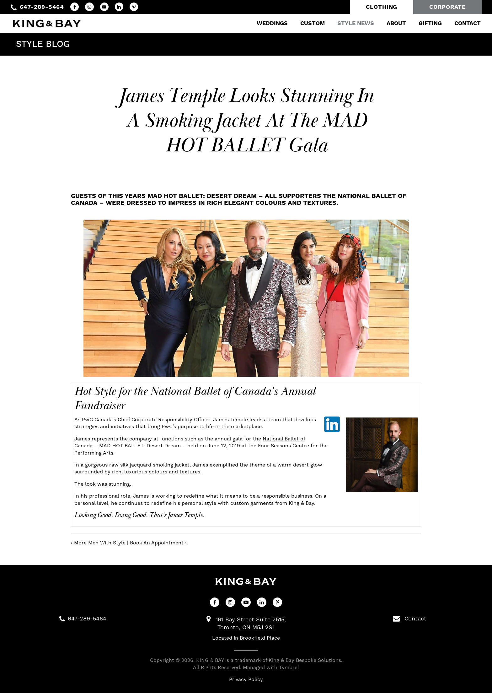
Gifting (424, 23)
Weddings (266, 23)
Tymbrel (289, 667)
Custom (307, 23)
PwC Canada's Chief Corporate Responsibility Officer (146, 420)
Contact (462, 23)
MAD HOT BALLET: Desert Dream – (142, 446)
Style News (350, 23)
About (391, 23)
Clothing (381, 7)
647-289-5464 (42, 7)
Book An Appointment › (158, 543)
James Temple (230, 420)
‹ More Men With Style (98, 543)
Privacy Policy (246, 679)
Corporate (447, 7)
